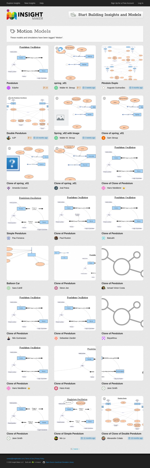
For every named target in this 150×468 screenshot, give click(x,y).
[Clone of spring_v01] (122, 118)
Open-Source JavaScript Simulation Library (60, 462)
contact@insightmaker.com (15, 458)
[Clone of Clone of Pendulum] (122, 168)
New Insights (30, 3)
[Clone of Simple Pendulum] (75, 418)
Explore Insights (13, 3)
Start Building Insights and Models (105, 14)
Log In (140, 3)
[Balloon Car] (27, 268)
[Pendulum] (27, 67)
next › (76, 449)
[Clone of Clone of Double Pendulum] (122, 418)
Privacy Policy (39, 458)
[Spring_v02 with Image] (75, 118)
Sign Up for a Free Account (122, 3)
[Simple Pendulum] (27, 218)
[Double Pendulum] (27, 118)
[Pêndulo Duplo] (122, 67)
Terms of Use (29, 458)
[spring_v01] (75, 67)
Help (42, 3)
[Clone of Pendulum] (75, 218)
